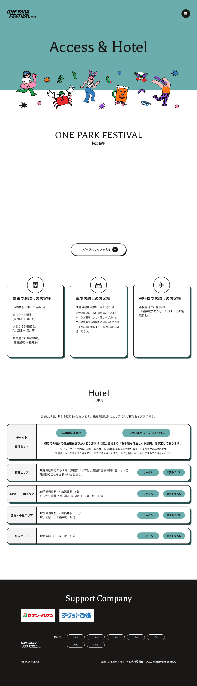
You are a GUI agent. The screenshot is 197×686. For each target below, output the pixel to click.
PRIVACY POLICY (30, 662)
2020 (75, 645)
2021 (156, 637)
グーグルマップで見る (97, 249)
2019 (95, 645)
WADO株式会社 (71, 433)
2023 (116, 637)
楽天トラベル (174, 472)
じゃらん (148, 472)
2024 (95, 637)
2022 (136, 637)
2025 (75, 637)
